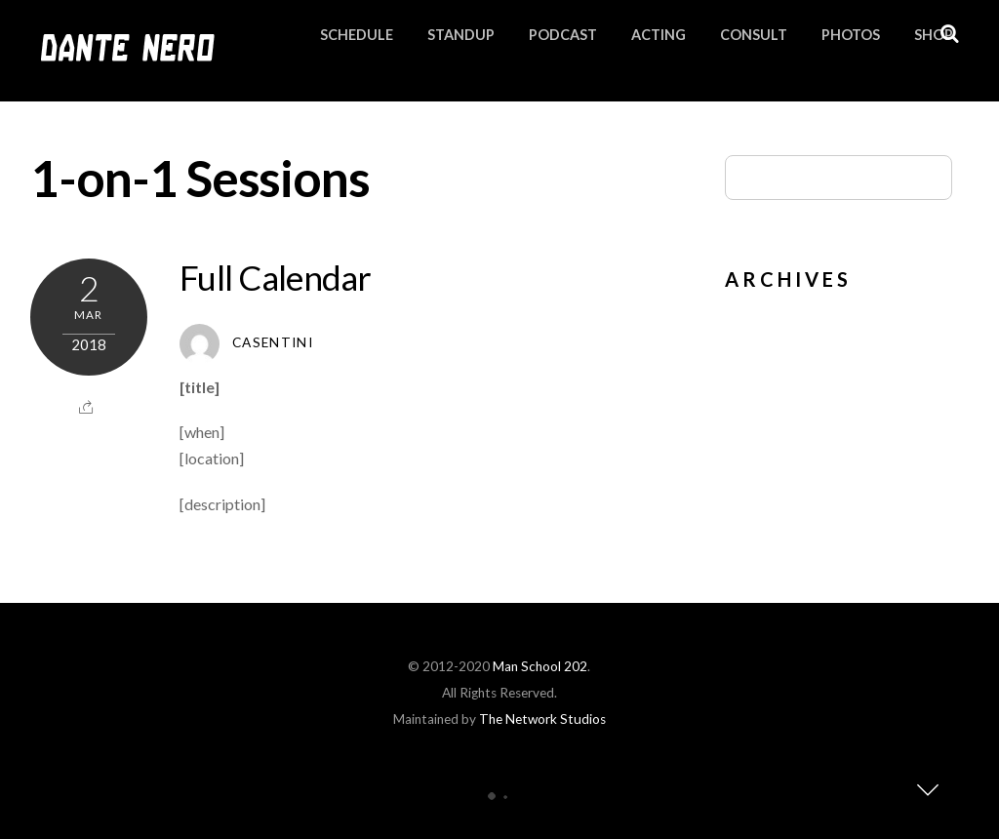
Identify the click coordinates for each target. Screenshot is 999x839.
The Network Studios (542, 719)
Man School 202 (540, 666)
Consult (753, 34)
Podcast (563, 34)
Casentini (272, 342)
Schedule (356, 34)
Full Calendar (276, 277)
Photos (850, 34)
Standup (461, 34)
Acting (658, 34)
